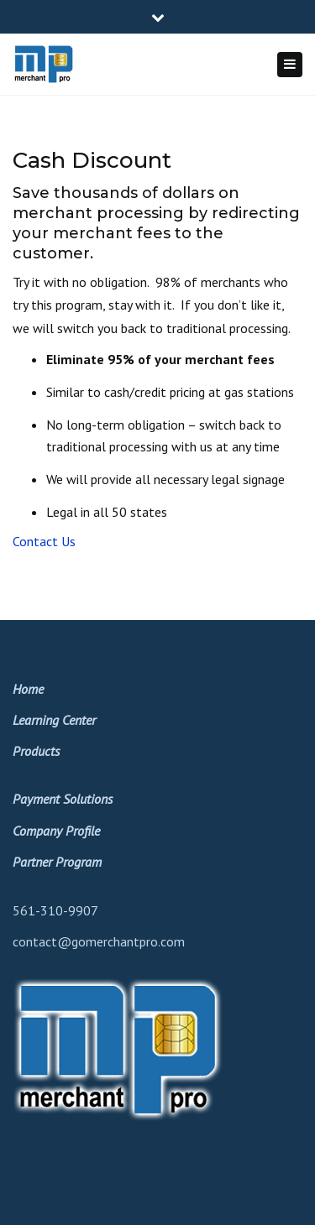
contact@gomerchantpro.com (99, 941)
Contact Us (44, 541)
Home (28, 688)
